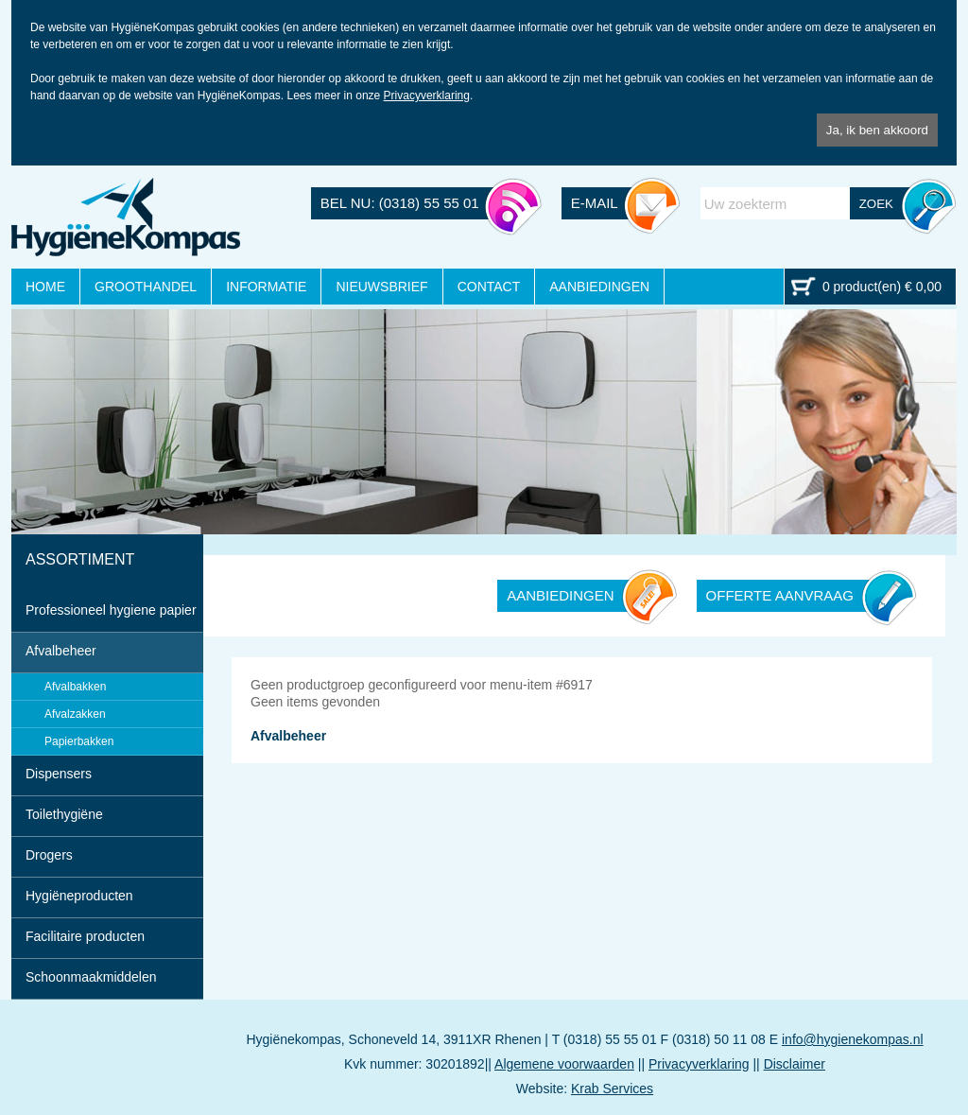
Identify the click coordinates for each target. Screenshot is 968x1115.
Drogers (49, 854)
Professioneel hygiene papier (111, 610)
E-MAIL (594, 203)
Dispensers (59, 773)
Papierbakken (78, 741)
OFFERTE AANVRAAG (780, 595)
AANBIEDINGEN (599, 286)
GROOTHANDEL (146, 286)
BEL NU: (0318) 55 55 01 (399, 203)
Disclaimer (794, 1063)
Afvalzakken (75, 714)
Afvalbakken (75, 686)
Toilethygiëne (64, 814)
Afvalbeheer (61, 650)
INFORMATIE (266, 286)
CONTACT (489, 286)
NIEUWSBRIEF (381, 286)
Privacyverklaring (427, 95)
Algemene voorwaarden (564, 1063)
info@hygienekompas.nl (853, 1039)
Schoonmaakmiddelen (91, 976)
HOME (45, 286)
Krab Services (612, 1088)
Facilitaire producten (85, 936)
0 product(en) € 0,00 (882, 286)
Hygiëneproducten (79, 895)
